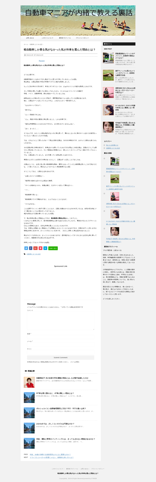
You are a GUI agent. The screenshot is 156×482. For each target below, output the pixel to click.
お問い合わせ (30, 38)
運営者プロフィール (65, 38)
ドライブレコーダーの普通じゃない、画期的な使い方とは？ (52, 457)
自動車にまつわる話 (34, 254)
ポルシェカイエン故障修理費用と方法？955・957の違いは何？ (61, 408)
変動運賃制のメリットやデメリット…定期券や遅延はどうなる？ (125, 56)
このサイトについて (47, 38)
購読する (108, 44)
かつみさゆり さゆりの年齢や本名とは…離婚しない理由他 (125, 107)
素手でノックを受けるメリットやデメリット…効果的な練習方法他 (125, 73)
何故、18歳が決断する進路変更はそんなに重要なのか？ (50, 454)
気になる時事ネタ (112, 145)
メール (30, 341)
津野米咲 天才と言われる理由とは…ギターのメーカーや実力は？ (125, 90)
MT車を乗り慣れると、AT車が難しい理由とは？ (55, 393)
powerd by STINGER (90, 478)
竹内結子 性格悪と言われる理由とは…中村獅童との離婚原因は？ (125, 125)
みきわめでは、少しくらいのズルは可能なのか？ (55, 424)
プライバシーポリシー (82, 38)
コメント (30, 310)
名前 (29, 334)
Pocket (42, 61)
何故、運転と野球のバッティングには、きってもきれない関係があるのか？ (65, 439)
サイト (29, 349)
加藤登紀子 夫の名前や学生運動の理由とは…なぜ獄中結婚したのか (62, 378)
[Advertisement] (60, 282)
